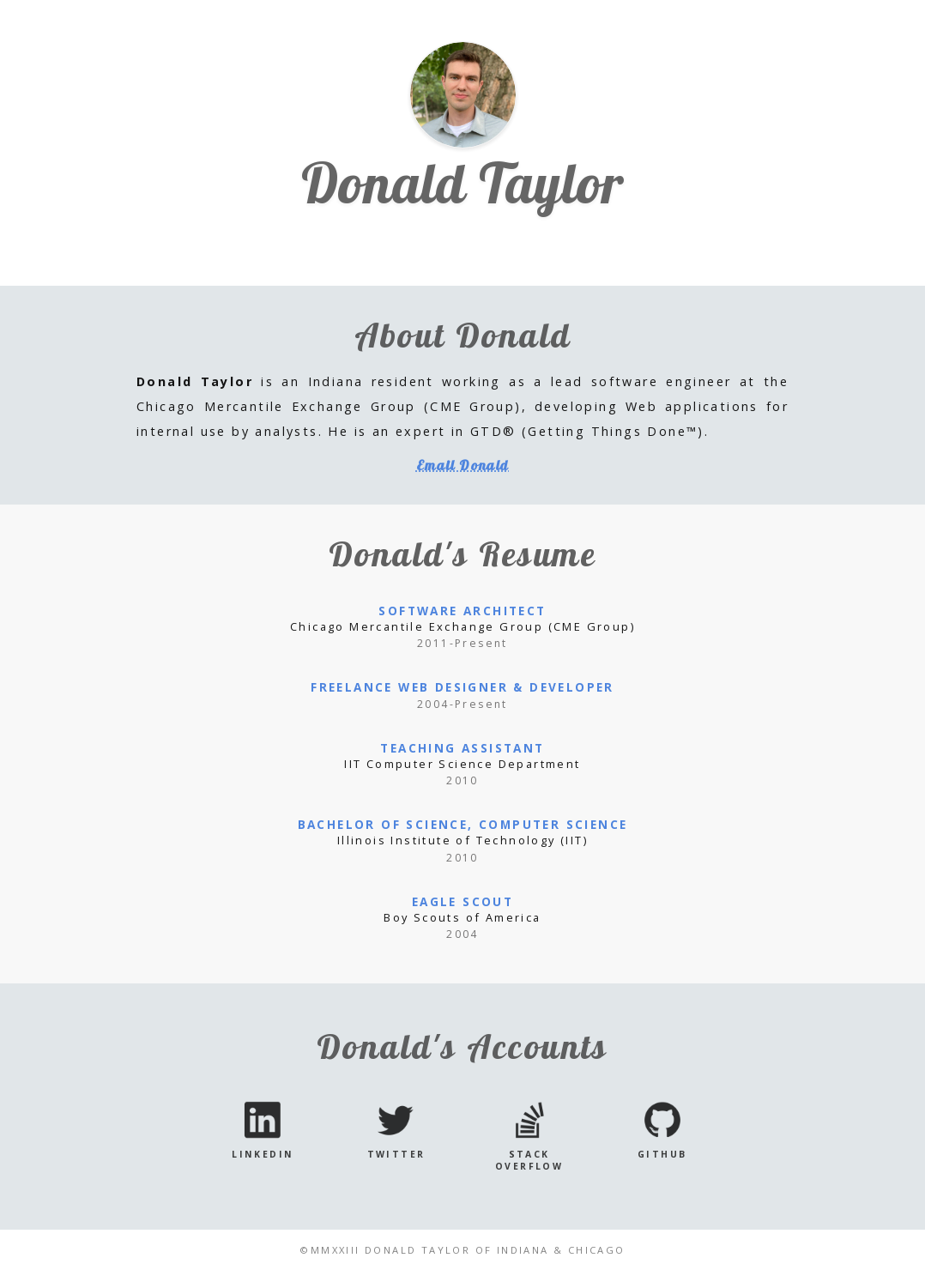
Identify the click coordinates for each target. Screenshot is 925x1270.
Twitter (396, 1154)
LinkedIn (262, 1154)
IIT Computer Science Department (462, 763)
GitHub (662, 1154)
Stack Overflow (529, 1160)
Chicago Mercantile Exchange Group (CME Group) (462, 626)
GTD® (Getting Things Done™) (587, 431)
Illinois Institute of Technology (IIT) (462, 840)
